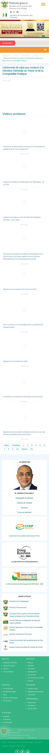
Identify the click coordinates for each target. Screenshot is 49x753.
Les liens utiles (32, 708)
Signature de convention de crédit (15, 361)
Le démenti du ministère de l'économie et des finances (22, 397)
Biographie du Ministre (24, 498)
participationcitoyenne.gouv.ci (19, 735)
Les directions (32, 674)
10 (17, 449)
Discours (24, 508)
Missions (30, 662)
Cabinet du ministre (24, 503)
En (26, 12)
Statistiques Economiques (36, 691)
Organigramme (32, 671)
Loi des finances (8, 688)
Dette (4, 694)
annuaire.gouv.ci (14, 733)
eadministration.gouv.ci (26, 730)
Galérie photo (32, 702)
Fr (21, 12)
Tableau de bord (33, 688)
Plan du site (21, 746)
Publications (7, 719)
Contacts (30, 681)
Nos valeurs (31, 668)
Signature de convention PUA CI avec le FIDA (19, 289)
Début (6, 445)
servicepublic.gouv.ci (15, 738)
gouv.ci (10, 730)
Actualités (6, 716)
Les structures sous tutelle (36, 677)
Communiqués (7, 722)
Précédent (16, 445)
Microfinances (7, 700)
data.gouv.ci (32, 738)
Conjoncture (31, 694)
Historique (31, 665)
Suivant (24, 449)
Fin (32, 449)
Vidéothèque (31, 705)
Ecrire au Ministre (24, 512)
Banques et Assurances (10, 697)
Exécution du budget (9, 691)
